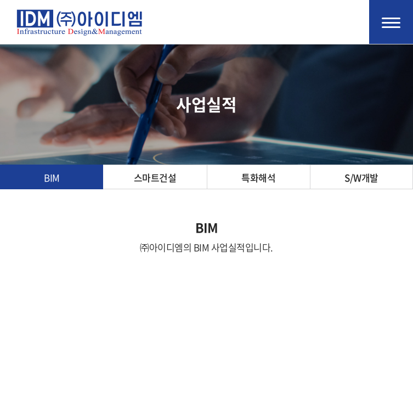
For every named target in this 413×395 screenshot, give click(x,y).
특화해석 (258, 177)
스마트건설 (155, 177)
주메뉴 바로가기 (0, 0)
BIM (52, 177)
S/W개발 (361, 177)
